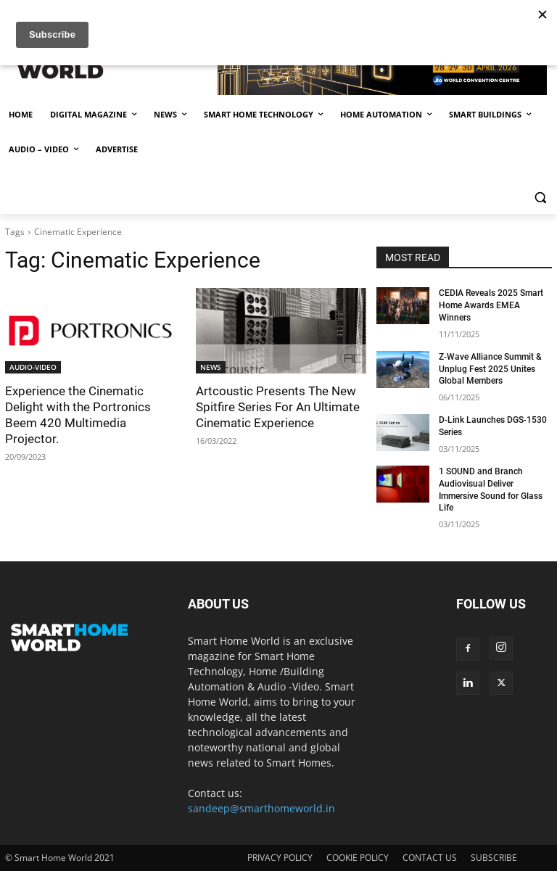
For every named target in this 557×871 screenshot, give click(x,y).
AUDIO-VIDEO (33, 367)
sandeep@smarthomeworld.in (261, 808)
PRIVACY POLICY (280, 857)
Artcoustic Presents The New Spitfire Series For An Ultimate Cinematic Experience (278, 407)
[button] (540, 198)
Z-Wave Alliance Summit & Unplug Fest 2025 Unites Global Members (490, 369)
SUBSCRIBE (494, 857)
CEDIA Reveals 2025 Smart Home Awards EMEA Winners (491, 305)
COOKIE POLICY (357, 857)
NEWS (210, 367)
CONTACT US (430, 857)
